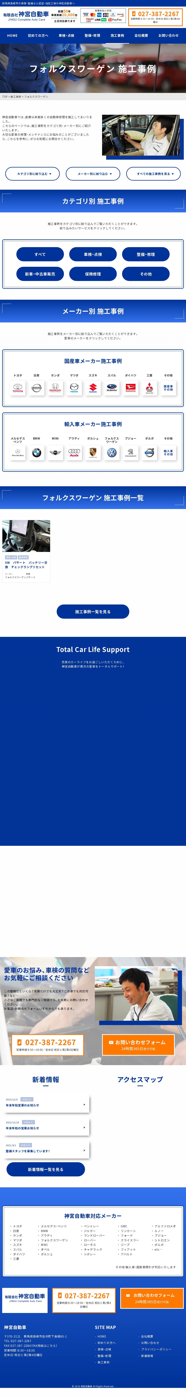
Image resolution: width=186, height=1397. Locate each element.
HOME (12, 35)
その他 (146, 274)
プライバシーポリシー (156, 1358)
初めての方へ (38, 35)
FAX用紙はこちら (44, 1354)
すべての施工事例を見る (153, 174)
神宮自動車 (86, 1395)
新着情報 (147, 1365)
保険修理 (93, 274)
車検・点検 (66, 35)
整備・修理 (92, 35)
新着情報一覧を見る (45, 1178)
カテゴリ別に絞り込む (32, 174)
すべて (40, 255)
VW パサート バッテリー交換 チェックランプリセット (23, 564)
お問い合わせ (168, 35)
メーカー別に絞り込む (93, 174)
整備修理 (23, 555)
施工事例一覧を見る (93, 617)
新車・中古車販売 (40, 274)
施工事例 (117, 35)
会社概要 (141, 35)
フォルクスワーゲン (13, 581)
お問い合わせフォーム (142, 1051)
